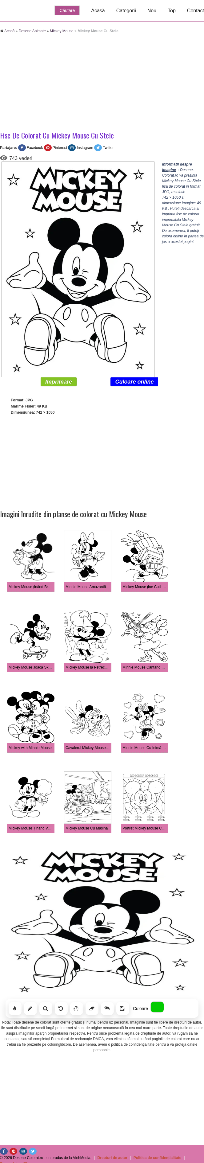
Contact (195, 10)
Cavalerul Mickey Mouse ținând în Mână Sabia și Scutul (111, 748)
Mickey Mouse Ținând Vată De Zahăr (39, 828)
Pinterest (60, 148)
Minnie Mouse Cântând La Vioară (149, 667)
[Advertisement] (93, 83)
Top (172, 10)
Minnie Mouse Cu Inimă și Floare (149, 748)
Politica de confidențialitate (157, 1158)
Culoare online (134, 382)
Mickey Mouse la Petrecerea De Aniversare (101, 667)
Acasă (98, 10)
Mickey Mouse (62, 31)
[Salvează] (122, 1008)
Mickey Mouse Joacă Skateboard (36, 667)
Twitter (108, 148)
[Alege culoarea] (157, 1007)
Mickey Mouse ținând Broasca (33, 587)
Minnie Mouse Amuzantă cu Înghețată (96, 587)
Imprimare (58, 382)
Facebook (35, 148)
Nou (151, 10)
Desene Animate (32, 31)
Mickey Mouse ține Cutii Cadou (147, 587)
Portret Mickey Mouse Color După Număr (156, 828)
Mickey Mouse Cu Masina (87, 828)
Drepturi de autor (112, 1158)
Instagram (85, 148)
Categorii (126, 10)
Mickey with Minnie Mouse (30, 748)
